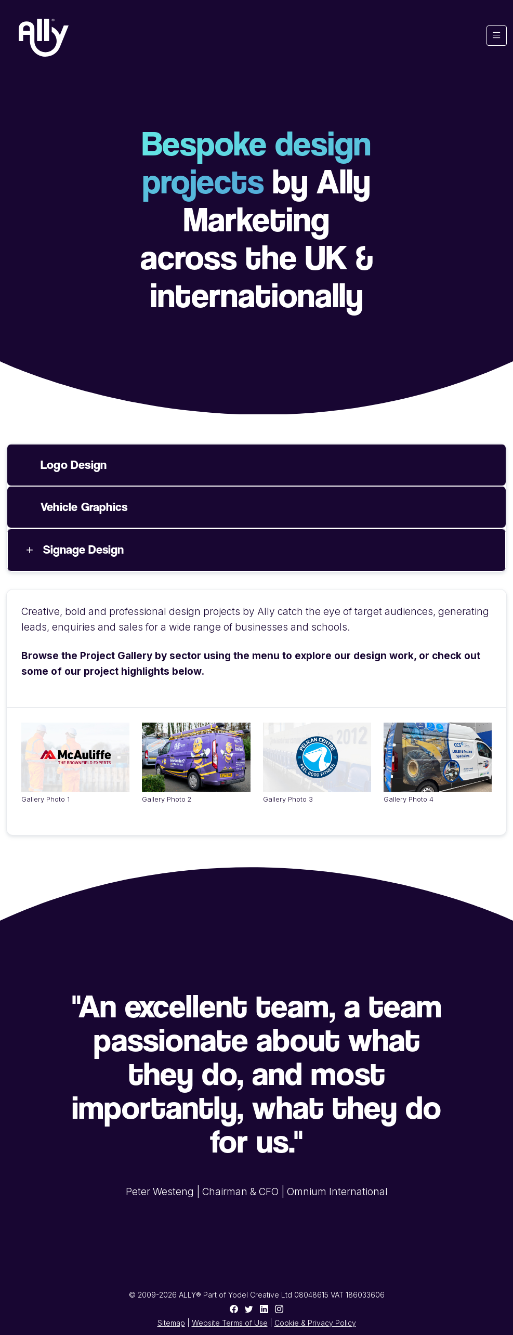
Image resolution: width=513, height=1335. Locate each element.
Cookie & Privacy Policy (315, 1322)
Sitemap (171, 1322)
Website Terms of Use (230, 1322)
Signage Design (83, 549)
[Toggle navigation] (496, 35)
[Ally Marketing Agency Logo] (44, 38)
